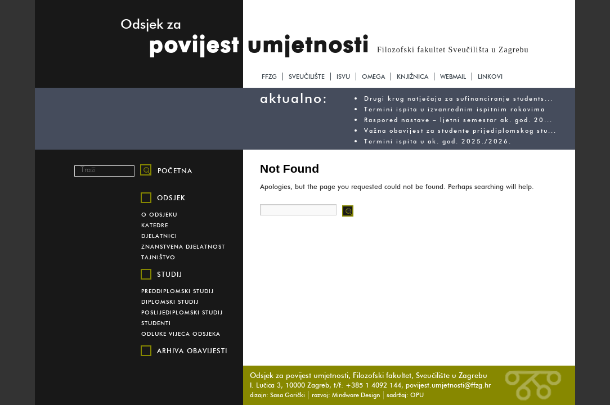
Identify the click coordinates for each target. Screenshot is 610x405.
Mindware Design (356, 395)
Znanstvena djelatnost (183, 246)
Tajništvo (158, 257)
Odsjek (171, 198)
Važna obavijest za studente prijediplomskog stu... (460, 130)
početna (175, 170)
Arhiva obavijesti (192, 350)
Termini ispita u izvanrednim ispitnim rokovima (454, 109)
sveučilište (307, 76)
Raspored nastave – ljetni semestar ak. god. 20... (458, 120)
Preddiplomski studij (177, 291)
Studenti (156, 323)
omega (373, 76)
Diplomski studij (170, 301)
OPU (417, 395)
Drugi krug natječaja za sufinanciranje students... (458, 98)
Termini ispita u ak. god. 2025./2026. (438, 141)
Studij (169, 274)
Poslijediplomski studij (182, 312)
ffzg (269, 76)
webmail (453, 76)
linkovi (490, 76)
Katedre (154, 225)
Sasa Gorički (287, 395)
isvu (343, 76)
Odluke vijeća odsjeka (181, 334)
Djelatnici (159, 236)
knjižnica (412, 76)
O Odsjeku (159, 214)
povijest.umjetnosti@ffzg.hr (448, 385)
